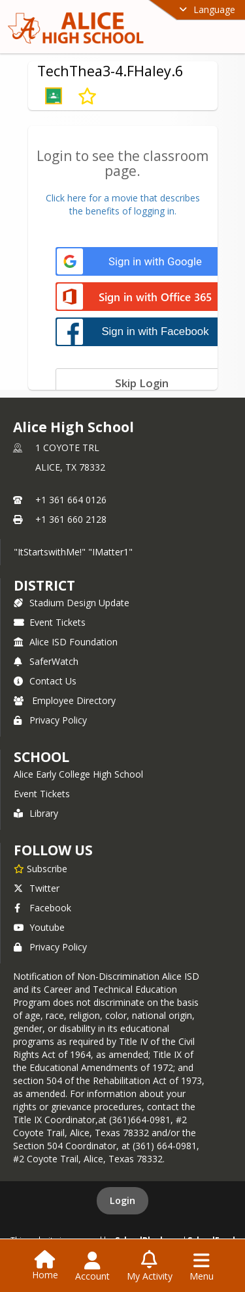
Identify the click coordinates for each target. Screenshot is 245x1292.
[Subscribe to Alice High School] (40, 868)
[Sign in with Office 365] (142, 297)
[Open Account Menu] (92, 1266)
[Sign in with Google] (142, 262)
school (41, 757)
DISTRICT (44, 585)
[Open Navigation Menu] (201, 1266)
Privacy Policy (50, 720)
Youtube (39, 927)
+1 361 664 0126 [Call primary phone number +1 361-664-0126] (70, 499)
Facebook (42, 908)
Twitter (36, 888)
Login (122, 1200)
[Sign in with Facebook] (142, 331)
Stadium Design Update (71, 602)
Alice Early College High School (78, 774)
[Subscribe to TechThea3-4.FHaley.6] (87, 96)
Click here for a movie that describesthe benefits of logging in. (123, 204)
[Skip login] (142, 382)
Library (36, 813)
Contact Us (45, 681)
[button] (53, 96)
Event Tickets (50, 622)
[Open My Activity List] (149, 1266)
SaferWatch (46, 661)
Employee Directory (65, 700)
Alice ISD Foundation (66, 642)
